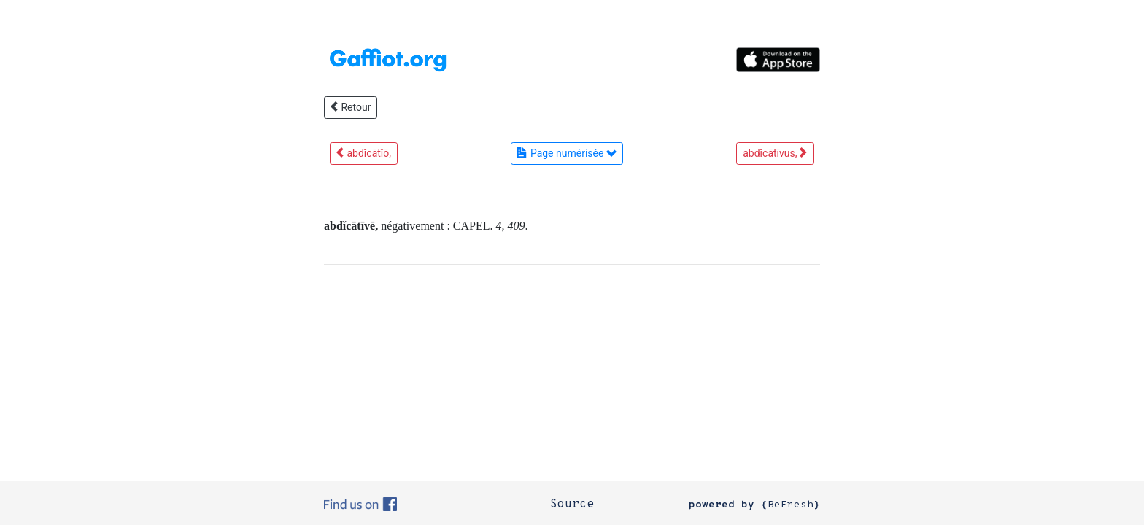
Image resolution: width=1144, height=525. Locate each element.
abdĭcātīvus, (775, 153)
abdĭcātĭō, (363, 153)
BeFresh (790, 505)
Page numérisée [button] (566, 153)
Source (572, 504)
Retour (351, 107)
